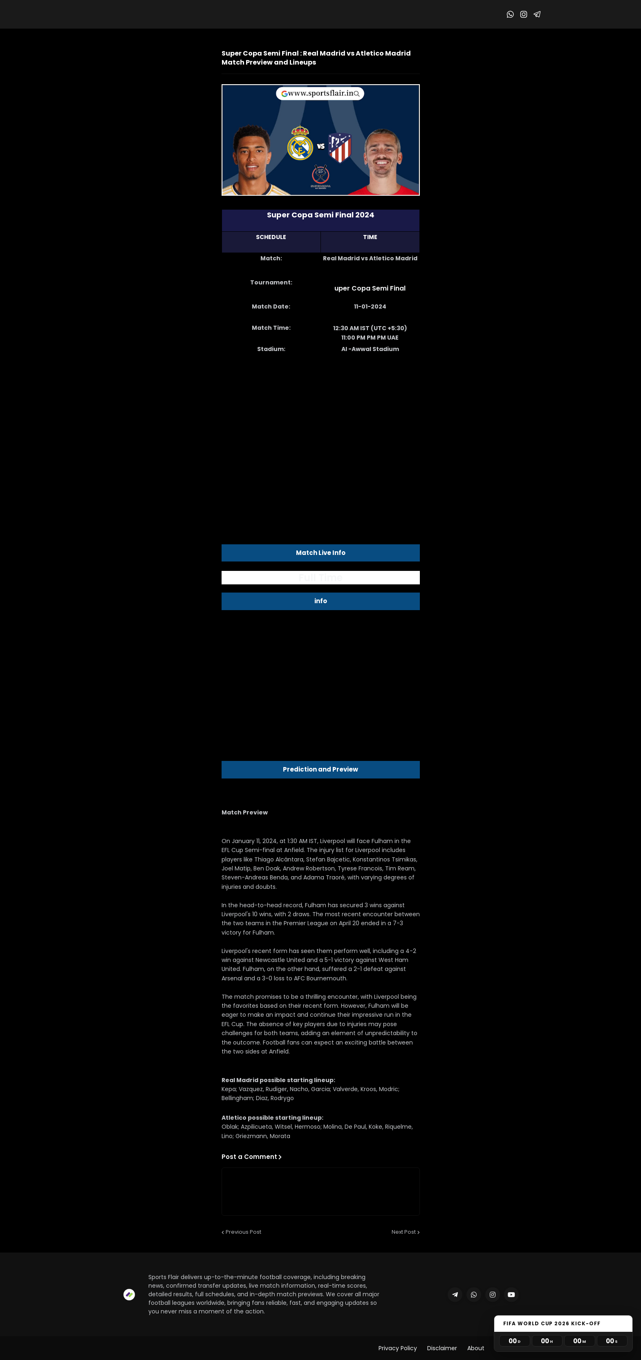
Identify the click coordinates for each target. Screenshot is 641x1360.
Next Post (404, 1232)
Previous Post (243, 1232)
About (475, 1348)
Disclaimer (442, 1348)
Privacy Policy (398, 1348)
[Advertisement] (320, 436)
